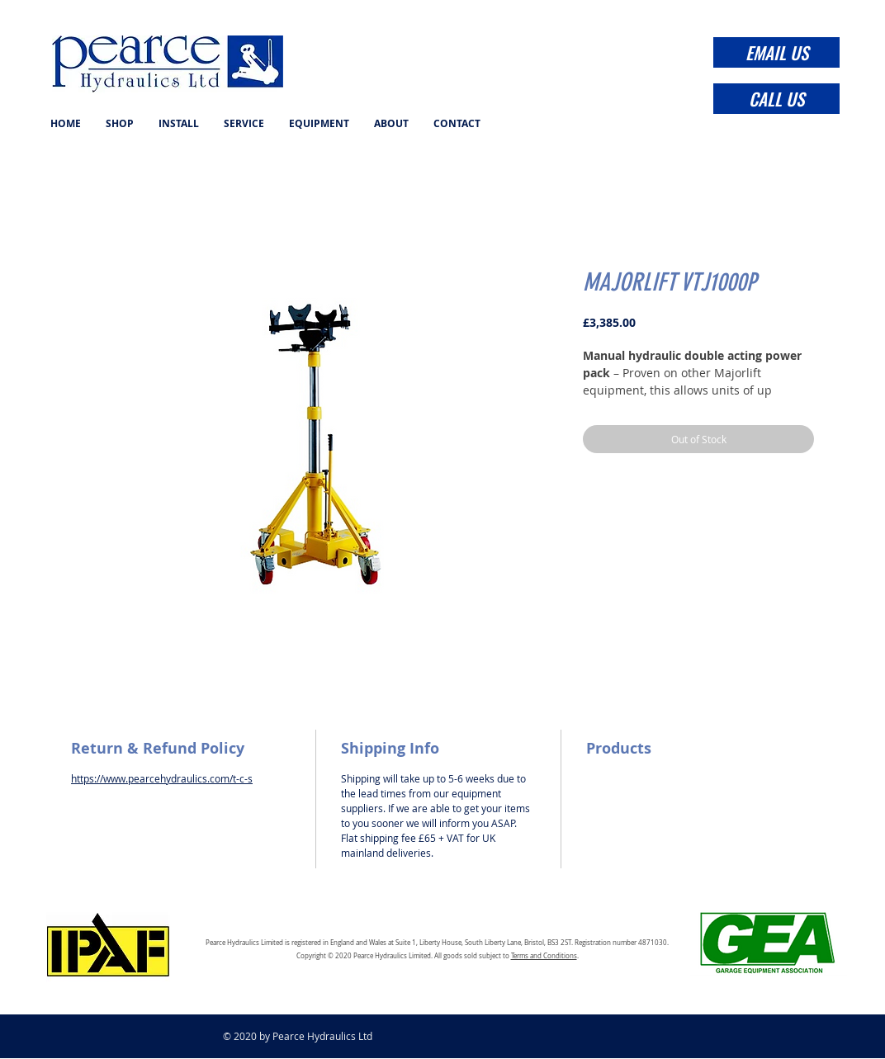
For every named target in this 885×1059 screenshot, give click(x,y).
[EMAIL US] (776, 52)
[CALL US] (776, 98)
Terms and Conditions (544, 956)
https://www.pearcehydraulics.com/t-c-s (162, 778)
